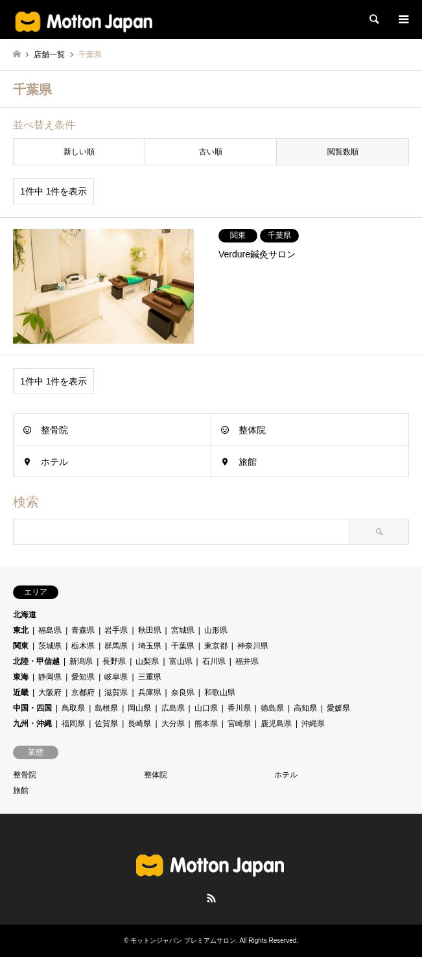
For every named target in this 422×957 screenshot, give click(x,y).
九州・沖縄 (32, 723)
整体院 (252, 430)
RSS (211, 898)
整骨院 (54, 430)
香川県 (239, 708)
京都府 (83, 692)
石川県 (214, 661)
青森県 (83, 630)
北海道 (24, 614)
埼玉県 (149, 645)
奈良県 (182, 692)
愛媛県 (338, 708)
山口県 (206, 708)
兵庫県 (149, 692)
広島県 (173, 708)
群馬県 (116, 645)
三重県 (149, 676)
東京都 (216, 645)
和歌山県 (219, 692)
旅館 (248, 461)
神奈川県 (252, 645)
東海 (21, 676)
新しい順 (79, 151)
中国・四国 (32, 708)
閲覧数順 (342, 151)
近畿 (21, 692)
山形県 (216, 630)
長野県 (114, 661)
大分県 (173, 723)
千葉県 (182, 645)
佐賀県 (106, 723)
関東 (21, 645)
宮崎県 (239, 723)
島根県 (106, 708)
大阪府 (50, 692)
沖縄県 (313, 723)
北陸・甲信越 (36, 661)
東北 (21, 630)
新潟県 (81, 661)
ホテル (54, 461)
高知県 (305, 708)
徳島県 (272, 708)
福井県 (247, 661)
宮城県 (182, 630)
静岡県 (50, 676)
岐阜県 (116, 676)
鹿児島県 (276, 723)
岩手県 (116, 630)
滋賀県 (116, 692)
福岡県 (73, 723)
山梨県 (147, 661)
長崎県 (139, 723)
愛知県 (83, 676)
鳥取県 (73, 708)
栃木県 (83, 645)
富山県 (181, 661)
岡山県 (139, 708)
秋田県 (149, 630)
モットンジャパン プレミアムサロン (183, 940)
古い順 (210, 151)
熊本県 (206, 723)
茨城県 (50, 645)
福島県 (50, 630)
